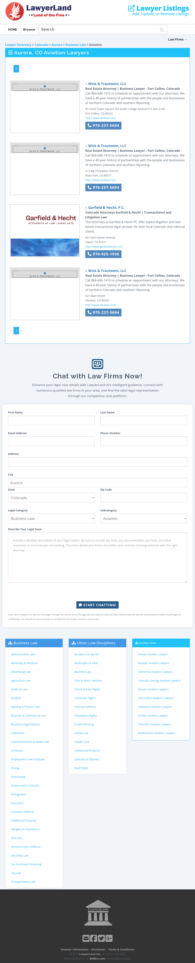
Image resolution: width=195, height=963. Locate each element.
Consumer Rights (85, 698)
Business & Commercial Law (28, 715)
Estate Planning (84, 724)
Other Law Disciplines (96, 642)
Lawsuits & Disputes (86, 759)
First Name (15, 412)
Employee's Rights (85, 715)
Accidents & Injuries (86, 654)
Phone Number (110, 433)
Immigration (18, 794)
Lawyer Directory (18, 45)
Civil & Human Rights (87, 689)
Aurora (57, 45)
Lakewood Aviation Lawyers (155, 707)
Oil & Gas (16, 838)
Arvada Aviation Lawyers (153, 654)
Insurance (17, 803)
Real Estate (81, 768)
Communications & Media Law (30, 742)
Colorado (41, 45)
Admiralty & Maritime (24, 663)
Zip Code (106, 489)
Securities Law (20, 855)
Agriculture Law (20, 680)
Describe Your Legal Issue (25, 529)
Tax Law (16, 873)
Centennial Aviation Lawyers (155, 672)
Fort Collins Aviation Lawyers (155, 698)
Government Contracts (25, 785)
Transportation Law (23, 882)
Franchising (18, 777)
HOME (12, 29)
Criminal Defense (85, 707)
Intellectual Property (23, 820)
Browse (29, 29)
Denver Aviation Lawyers (153, 689)
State (11, 489)
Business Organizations (25, 724)
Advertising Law (20, 672)
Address (13, 454)
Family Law (81, 733)
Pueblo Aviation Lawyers (153, 715)
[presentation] (97, 592)
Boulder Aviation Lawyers (153, 663)
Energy (15, 768)
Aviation (16, 698)
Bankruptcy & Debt (86, 663)
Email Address (17, 433)
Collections (18, 733)
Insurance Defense (22, 812)
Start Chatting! (97, 605)
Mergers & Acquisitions (25, 829)
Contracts (17, 750)
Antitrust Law (19, 689)
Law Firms (177, 39)
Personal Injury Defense (26, 847)
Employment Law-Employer (28, 759)
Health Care (81, 742)
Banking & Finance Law (25, 707)
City (10, 474)
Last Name (107, 412)
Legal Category (18, 510)
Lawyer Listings (158, 8)
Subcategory (108, 510)
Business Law (76, 45)
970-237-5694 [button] (103, 125)
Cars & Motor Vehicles (88, 680)
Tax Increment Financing (26, 864)
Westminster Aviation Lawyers (156, 733)
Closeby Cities (147, 643)
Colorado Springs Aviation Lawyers (159, 680)
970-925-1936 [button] (103, 254)
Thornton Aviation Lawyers (154, 724)
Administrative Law (23, 654)
